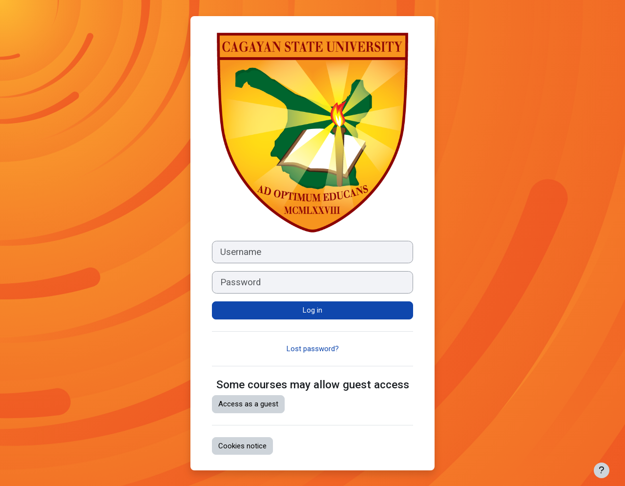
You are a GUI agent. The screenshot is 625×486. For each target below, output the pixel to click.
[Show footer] (601, 470)
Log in (312, 310)
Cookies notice (242, 446)
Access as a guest (248, 404)
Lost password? (313, 348)
